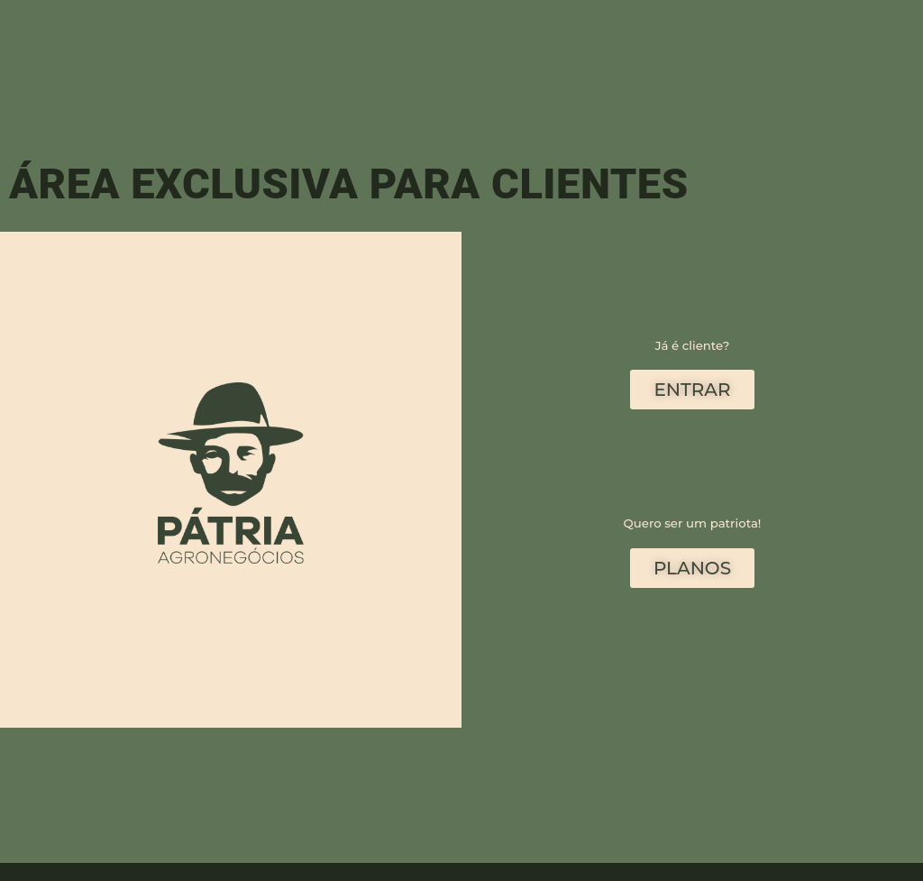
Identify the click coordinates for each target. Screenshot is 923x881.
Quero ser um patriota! (693, 523)
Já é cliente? (692, 345)
